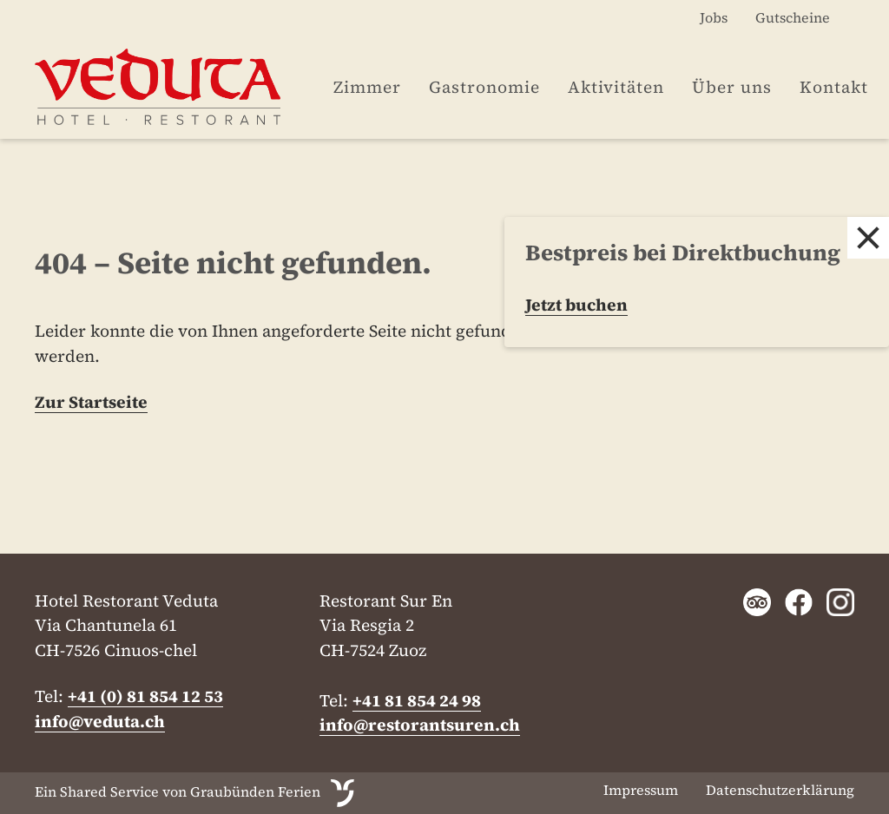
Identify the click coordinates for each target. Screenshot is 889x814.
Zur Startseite (91, 402)
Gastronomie (484, 86)
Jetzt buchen (576, 304)
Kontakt (834, 86)
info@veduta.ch (100, 721)
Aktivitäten (616, 86)
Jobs (714, 17)
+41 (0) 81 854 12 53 (145, 696)
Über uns (732, 86)
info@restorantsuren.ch (419, 724)
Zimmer (367, 86)
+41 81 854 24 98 (416, 700)
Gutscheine (792, 17)
